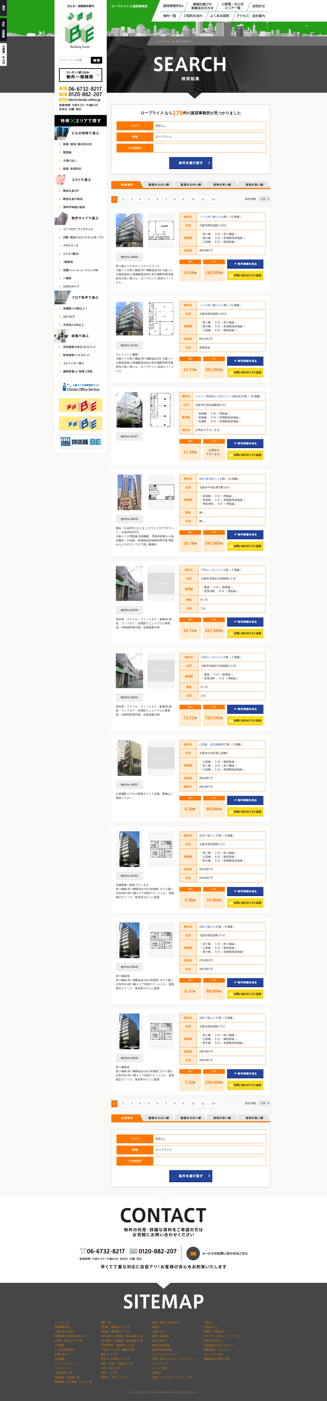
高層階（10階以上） (215, 1331)
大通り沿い (158, 1331)
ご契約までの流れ (64, 1331)
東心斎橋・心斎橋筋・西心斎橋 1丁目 (122, 1336)
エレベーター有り (214, 1354)
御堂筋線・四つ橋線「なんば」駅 (73, 1381)
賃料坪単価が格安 (162, 1349)
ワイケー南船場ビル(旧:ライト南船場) (218, 396)
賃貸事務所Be (62, 1327)
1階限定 (156, 1372)
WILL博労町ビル (209, 478)
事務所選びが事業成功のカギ (70, 1336)
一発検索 (59, 1345)
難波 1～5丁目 (109, 1354)
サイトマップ (61, 1368)
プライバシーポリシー (66, 1363)
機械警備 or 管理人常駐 (217, 1358)
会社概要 (59, 1358)
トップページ (163, 41)
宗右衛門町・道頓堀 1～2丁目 (118, 1345)
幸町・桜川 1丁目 (111, 1368)
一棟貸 (207, 1322)
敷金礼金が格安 (161, 1345)
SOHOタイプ (211, 1327)
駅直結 (156, 1327)
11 (202, 199)
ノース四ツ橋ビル (210, 216)
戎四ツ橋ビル (207, 835)
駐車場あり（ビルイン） (217, 1349)
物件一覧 (106, 1322)
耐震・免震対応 (161, 1336)
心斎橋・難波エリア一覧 (68, 1340)
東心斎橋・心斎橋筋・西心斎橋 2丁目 (122, 1340)
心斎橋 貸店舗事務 (211, 744)
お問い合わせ (61, 1354)
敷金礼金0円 (159, 1340)
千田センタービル (212, 570)
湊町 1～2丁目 (109, 1372)
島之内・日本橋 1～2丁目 (115, 1358)
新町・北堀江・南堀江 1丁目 (117, 1363)
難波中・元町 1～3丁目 (114, 1377)
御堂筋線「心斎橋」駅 (66, 1377)
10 (192, 199)
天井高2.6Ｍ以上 (213, 1340)
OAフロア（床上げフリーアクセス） (224, 1336)
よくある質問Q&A (64, 1349)
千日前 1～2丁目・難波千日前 (118, 1349)
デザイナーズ (159, 1363)
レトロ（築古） (161, 1368)
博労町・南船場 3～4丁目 (115, 1331)
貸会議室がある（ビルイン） (220, 1345)
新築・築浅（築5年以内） (166, 1322)
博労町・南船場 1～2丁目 (115, 1327)
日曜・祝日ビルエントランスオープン (173, 1358)
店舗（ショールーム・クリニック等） (173, 1377)
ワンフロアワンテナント (166, 1354)
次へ (214, 199)
